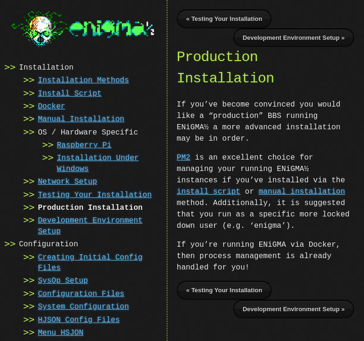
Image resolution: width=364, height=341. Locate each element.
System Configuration (83, 306)
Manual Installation (81, 118)
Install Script (69, 93)
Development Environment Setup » (294, 37)
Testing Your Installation (95, 194)
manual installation (265, 192)
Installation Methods (83, 79)
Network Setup (67, 181)
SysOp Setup (63, 280)
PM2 (184, 158)
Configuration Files (81, 293)
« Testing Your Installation (224, 18)
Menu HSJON (60, 332)
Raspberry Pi (84, 144)
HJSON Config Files (79, 319)
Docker (51, 105)
